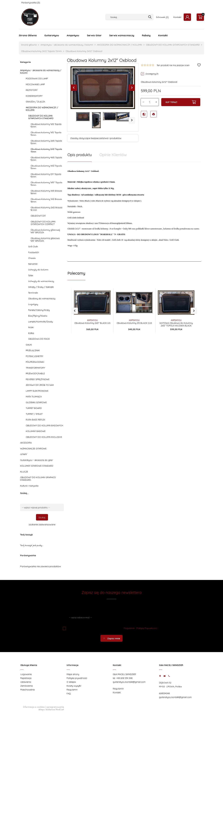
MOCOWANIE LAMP (35, 84)
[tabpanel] (134, 210)
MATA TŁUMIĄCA (34, 396)
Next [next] (132, 120)
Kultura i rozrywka (29, 485)
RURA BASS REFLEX (35, 419)
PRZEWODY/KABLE (35, 373)
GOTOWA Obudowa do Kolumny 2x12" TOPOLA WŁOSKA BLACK (176, 320)
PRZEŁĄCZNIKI (33, 350)
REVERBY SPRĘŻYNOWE (37, 379)
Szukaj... (24, 493)
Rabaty (146, 35)
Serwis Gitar (94, 35)
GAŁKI (29, 344)
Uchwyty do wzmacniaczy (41, 281)
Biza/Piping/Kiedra (37, 315)
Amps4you (73, 35)
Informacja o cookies (33, 707)
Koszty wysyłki (74, 685)
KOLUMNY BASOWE (35, 431)
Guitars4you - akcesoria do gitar (36, 460)
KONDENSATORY (34, 96)
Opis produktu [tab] (80, 154)
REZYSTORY (31, 90)
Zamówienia (26, 685)
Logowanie (26, 674)
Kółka (31, 333)
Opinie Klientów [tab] (113, 154)
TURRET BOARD (34, 408)
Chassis (32, 258)
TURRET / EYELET (34, 414)
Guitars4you (51, 35)
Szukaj (42, 517)
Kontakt (177, 17)
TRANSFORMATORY (35, 367)
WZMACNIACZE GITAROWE (33, 448)
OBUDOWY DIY (38, 215)
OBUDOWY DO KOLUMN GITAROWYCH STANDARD (40, 117)
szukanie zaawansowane (42, 524)
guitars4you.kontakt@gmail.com (129, 682)
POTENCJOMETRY (34, 356)
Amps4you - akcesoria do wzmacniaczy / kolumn (40, 71)
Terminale (33, 292)
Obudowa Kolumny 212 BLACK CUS (134, 319)
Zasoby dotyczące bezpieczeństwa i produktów (95, 138)
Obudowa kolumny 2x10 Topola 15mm (46, 142)
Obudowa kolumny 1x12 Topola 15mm (46, 133)
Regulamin (129, 628)
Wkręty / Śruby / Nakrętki (41, 287)
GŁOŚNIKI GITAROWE (36, 402)
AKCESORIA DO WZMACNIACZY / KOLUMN (42, 108)
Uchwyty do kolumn (38, 269)
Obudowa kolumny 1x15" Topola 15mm (46, 183)
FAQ (69, 693)
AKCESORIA (26, 442)
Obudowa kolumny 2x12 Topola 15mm (46, 150)
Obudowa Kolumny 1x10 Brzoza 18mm (46, 192)
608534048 (164, 693)
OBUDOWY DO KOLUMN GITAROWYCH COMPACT (43, 222)
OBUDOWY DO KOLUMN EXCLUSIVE (44, 437)
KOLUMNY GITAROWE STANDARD (36, 466)
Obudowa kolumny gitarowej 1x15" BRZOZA (45, 231)
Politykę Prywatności (146, 628)
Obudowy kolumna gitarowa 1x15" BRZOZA (45, 239)
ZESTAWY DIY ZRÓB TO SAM (40, 385)
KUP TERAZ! (181, 102)
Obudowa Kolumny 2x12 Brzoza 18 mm (46, 208)
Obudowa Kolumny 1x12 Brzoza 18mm (46, 200)
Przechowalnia (27, 689)
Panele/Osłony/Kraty (39, 310)
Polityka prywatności (77, 678)
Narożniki (32, 264)
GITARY (23, 454)
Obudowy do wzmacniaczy (41, 298)
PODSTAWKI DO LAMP (37, 78)
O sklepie (71, 682)
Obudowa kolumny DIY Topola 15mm (46, 175)
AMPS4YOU (92, 316)
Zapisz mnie (111, 638)
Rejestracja (25, 678)
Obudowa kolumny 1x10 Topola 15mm (46, 125)
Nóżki (31, 327)
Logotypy (33, 304)
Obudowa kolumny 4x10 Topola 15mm (46, 158)
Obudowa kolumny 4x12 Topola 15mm (46, 167)
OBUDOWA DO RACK (39, 339)
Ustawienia (25, 682)
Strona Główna (28, 35)
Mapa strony (73, 674)
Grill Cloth (33, 246)
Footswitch (33, 252)
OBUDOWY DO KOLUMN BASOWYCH (44, 425)
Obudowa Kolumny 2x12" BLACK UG (92, 319)
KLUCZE (24, 471)
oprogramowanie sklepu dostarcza (51, 708)
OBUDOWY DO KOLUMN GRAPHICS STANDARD (38, 478)
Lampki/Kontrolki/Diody (40, 321)
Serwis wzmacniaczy (121, 35)
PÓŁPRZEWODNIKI (35, 362)
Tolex (30, 275)
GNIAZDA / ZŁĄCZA (35, 101)
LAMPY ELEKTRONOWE (37, 391)
